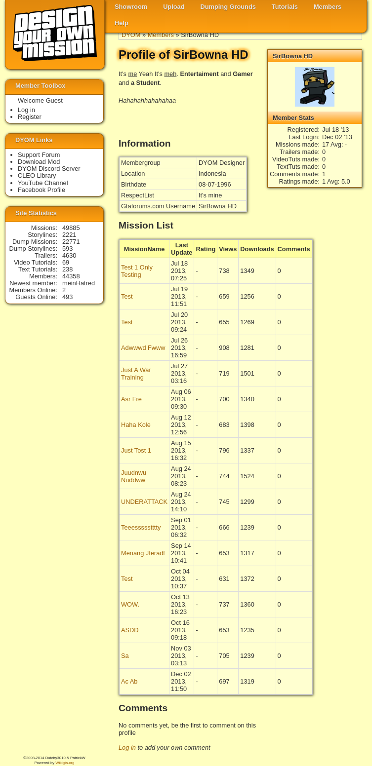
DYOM (131, 34)
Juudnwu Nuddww (133, 476)
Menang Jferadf (143, 553)
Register (29, 116)
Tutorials (285, 6)
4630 (69, 255)
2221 (69, 234)
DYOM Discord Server (49, 168)
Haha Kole (136, 424)
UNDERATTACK (144, 501)
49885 (71, 227)
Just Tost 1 (136, 450)
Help (121, 23)
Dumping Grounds (228, 6)
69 (65, 262)
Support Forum (39, 154)
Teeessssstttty (141, 527)
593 (67, 248)
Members (327, 6)
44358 (71, 276)
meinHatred (78, 283)
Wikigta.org (64, 763)
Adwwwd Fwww (143, 347)
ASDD (130, 630)
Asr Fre (131, 399)
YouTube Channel (43, 183)
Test (126, 296)
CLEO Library (37, 175)
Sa (125, 655)
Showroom (131, 6)
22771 (71, 241)
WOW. (130, 604)
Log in (127, 747)
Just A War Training (136, 373)
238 (67, 269)
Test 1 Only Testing (137, 271)
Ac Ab (129, 681)
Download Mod (39, 161)
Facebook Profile (41, 189)
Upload (173, 6)
